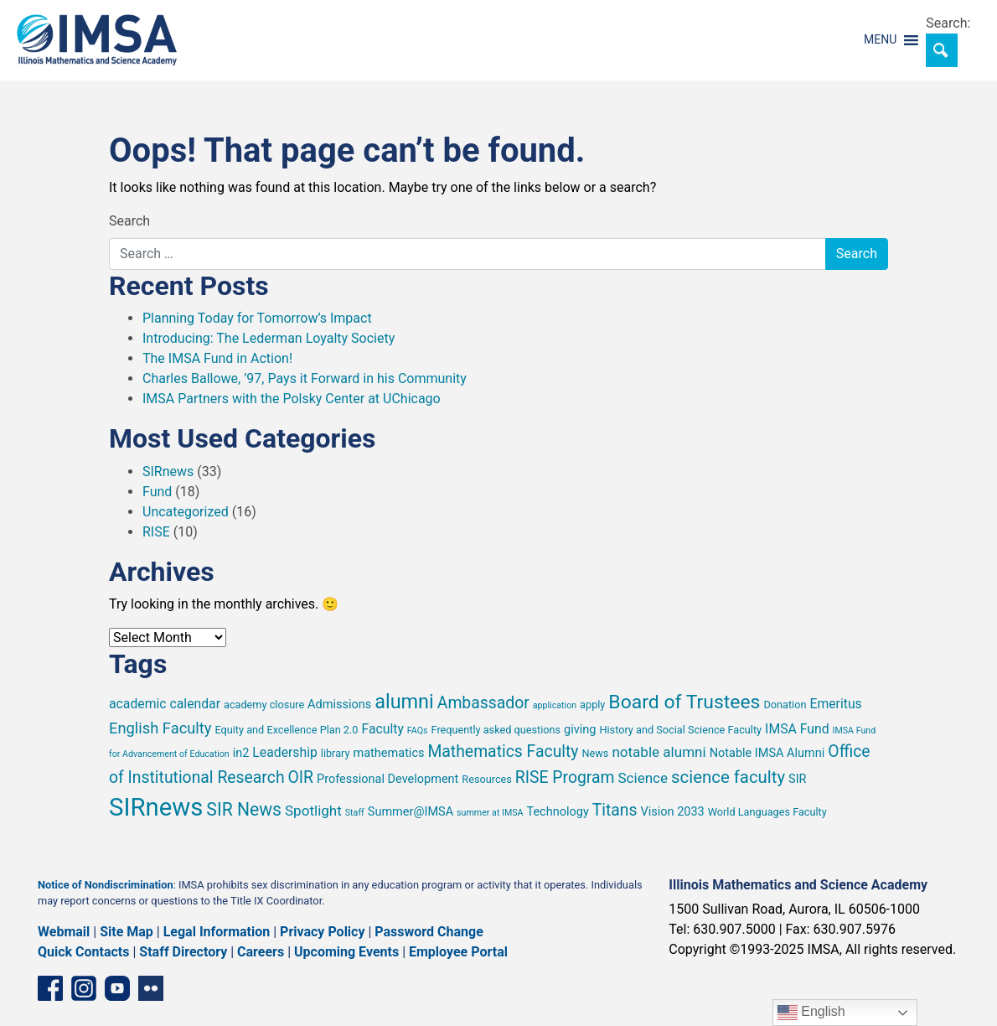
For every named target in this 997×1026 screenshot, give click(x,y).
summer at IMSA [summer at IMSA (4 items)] (490, 812)
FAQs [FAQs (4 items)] (417, 730)
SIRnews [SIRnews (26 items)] (156, 807)
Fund (157, 492)
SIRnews (168, 471)
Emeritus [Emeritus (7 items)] (835, 704)
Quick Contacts (84, 952)
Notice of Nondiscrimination (105, 884)
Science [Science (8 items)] (642, 778)
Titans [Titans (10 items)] (615, 810)
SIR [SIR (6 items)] (797, 779)
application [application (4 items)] (554, 705)
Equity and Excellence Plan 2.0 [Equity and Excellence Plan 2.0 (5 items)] (286, 729)
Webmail (64, 932)
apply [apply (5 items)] (592, 704)
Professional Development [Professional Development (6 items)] (387, 779)
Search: (948, 23)
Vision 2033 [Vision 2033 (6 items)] (673, 812)
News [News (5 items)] (595, 753)
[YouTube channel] (117, 988)
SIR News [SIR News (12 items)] (244, 809)
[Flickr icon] (150, 988)
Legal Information (217, 932)
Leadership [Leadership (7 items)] (285, 752)
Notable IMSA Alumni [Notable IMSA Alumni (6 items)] (767, 753)
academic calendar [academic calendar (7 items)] (164, 704)
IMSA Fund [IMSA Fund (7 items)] (797, 729)
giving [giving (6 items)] (580, 730)
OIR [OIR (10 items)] (301, 777)
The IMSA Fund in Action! (217, 358)
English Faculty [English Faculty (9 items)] (160, 728)
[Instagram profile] (83, 988)
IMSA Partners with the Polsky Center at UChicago (291, 399)
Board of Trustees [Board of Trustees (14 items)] (684, 702)
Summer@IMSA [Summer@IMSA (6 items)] (410, 812)
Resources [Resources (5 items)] (487, 779)
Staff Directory (183, 952)
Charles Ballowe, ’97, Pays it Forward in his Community (304, 378)
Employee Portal (458, 952)
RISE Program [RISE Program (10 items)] (565, 777)
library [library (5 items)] (335, 753)
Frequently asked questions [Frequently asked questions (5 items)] (496, 729)
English (811, 1013)
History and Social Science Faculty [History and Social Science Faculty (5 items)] (680, 729)
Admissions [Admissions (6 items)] (339, 704)
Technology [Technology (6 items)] (557, 812)
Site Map (126, 932)
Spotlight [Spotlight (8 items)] (313, 810)
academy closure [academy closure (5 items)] (264, 704)
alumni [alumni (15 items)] (404, 701)
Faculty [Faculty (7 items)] (382, 729)
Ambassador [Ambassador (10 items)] (483, 702)
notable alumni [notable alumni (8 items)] (658, 752)
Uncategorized (185, 512)
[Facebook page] (50, 988)
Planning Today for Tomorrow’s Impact (257, 318)
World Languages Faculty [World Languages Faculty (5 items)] (767, 812)
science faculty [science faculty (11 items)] (728, 777)
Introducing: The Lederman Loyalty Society (268, 338)
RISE (156, 532)
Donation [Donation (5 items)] (784, 704)
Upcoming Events (346, 952)
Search (129, 221)
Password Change (429, 932)
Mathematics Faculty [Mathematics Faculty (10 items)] (502, 751)
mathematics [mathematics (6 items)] (389, 753)
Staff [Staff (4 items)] (354, 812)
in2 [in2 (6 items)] (241, 753)
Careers (260, 952)
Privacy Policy (322, 932)
